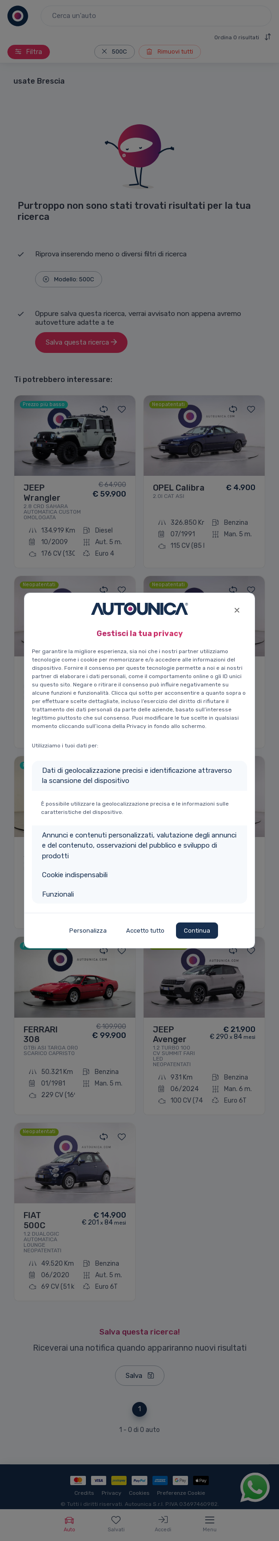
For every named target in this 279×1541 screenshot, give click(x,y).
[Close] (236, 609)
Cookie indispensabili (75, 875)
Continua (197, 930)
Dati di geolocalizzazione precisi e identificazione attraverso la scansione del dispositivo (137, 775)
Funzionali (58, 894)
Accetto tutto (145, 930)
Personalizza (88, 930)
